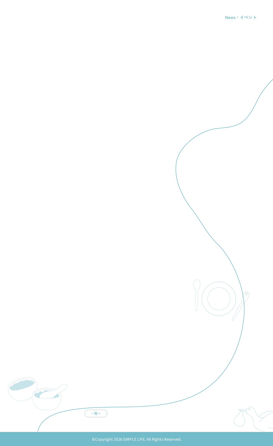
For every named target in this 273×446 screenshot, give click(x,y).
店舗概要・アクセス (113, 17)
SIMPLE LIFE (39, 15)
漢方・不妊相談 (158, 17)
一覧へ (96, 413)
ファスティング (199, 17)
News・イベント (241, 17)
